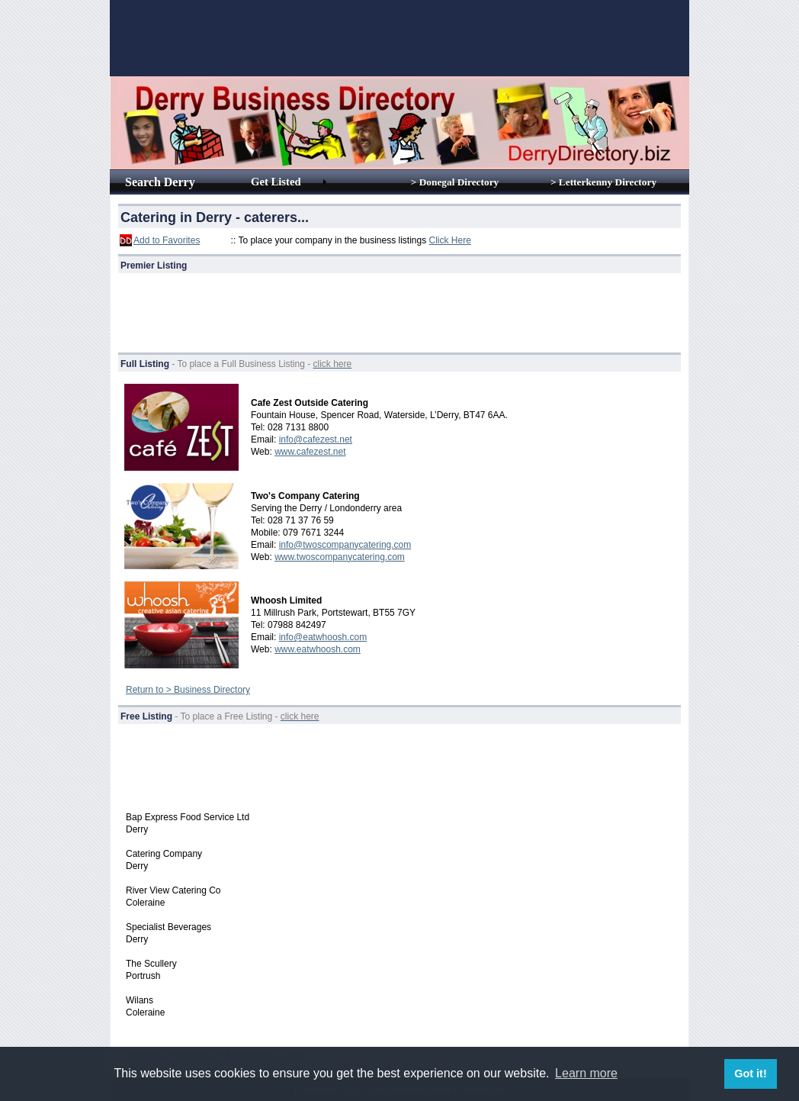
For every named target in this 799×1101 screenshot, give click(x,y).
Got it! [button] (750, 1073)
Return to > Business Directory (188, 689)
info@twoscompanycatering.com (345, 544)
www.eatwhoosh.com (317, 649)
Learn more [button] (586, 1073)
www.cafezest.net (309, 451)
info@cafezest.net (315, 439)
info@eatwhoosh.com (323, 637)
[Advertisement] (399, 38)
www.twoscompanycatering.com (339, 557)
